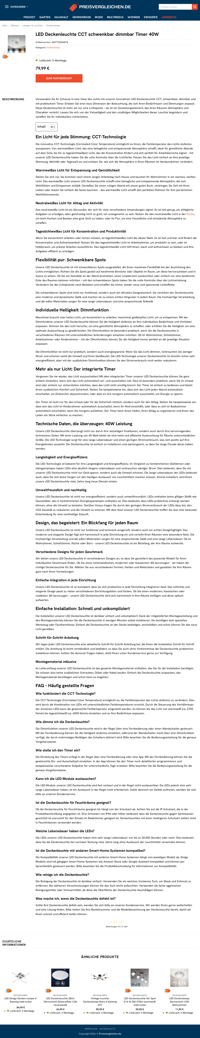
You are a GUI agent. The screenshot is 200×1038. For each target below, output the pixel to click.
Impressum (91, 1029)
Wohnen (134, 17)
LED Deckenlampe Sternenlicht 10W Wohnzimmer (179, 1001)
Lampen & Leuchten (33, 25)
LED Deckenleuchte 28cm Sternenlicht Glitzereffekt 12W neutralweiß (60, 1001)
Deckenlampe (53, 25)
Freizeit (29, 17)
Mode (99, 17)
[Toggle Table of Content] (50, 127)
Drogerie (151, 17)
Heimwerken (81, 17)
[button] (16, 7)
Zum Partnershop (59, 78)
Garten (44, 17)
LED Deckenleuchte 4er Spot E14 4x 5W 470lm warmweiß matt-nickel (140, 1001)
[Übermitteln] (195, 7)
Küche (190, 214)
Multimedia (115, 17)
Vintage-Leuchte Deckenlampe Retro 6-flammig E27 (100, 1001)
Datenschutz (107, 1029)
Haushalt (61, 17)
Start (4, 25)
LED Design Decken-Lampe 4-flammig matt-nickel (20, 1000)
